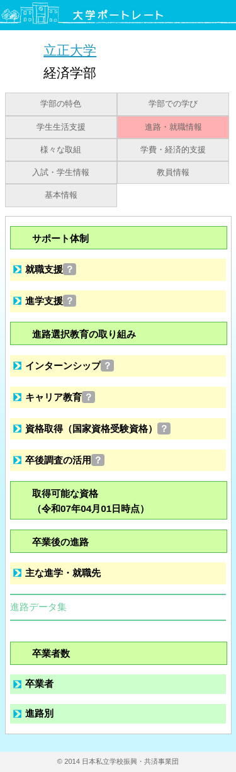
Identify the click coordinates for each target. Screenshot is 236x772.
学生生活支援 (61, 127)
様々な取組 (60, 149)
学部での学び (173, 103)
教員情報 (173, 172)
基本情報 (61, 195)
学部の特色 (60, 103)
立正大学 (69, 50)
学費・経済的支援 (173, 149)
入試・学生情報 (60, 172)
